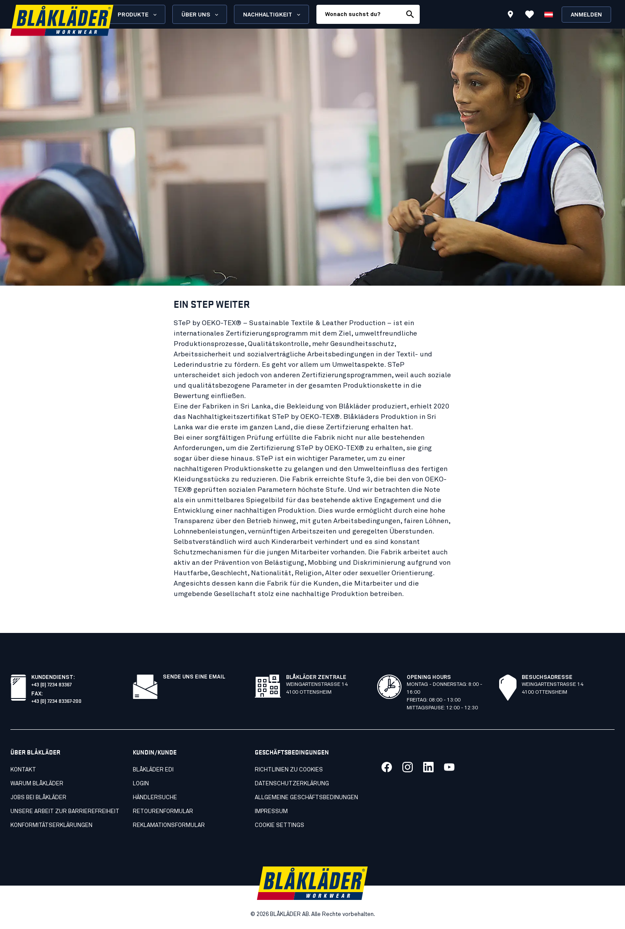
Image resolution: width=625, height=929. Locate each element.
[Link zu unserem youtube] (449, 767)
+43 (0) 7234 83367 (51, 684)
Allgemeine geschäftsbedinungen (306, 798)
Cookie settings (279, 825)
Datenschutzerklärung (292, 784)
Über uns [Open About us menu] (200, 14)
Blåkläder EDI (153, 770)
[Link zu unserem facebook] (386, 767)
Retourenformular (163, 811)
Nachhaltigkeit (272, 14)
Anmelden (586, 15)
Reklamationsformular (169, 825)
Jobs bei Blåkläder (38, 798)
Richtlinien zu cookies (289, 770)
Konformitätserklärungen (51, 825)
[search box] (358, 14)
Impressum (271, 811)
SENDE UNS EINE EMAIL (194, 677)
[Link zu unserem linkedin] (428, 767)
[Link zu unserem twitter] (407, 767)
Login (141, 784)
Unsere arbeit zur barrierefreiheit (64, 811)
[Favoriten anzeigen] (529, 14)
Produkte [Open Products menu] (138, 14)
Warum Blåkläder (36, 784)
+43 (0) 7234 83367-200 (56, 700)
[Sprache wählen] (548, 14)
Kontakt (23, 770)
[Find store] (510, 15)
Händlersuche (155, 798)
